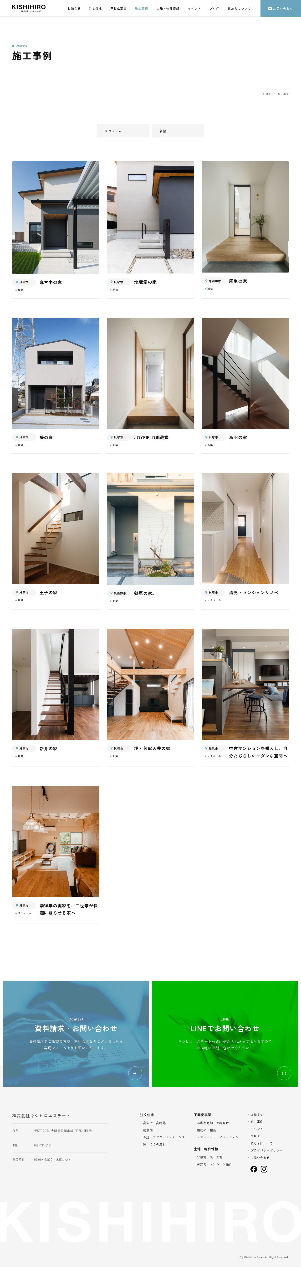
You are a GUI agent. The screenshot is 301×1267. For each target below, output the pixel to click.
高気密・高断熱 (154, 1122)
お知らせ (74, 8)
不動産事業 (118, 8)
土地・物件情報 (168, 8)
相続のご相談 (206, 1130)
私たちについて (239, 8)
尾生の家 (238, 281)
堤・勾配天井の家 (152, 748)
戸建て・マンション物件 (214, 1164)
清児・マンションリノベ (254, 592)
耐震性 (148, 1130)
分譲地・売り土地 (210, 1157)
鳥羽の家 (238, 437)
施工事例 (141, 8)
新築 (163, 131)
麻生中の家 (51, 282)
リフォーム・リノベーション (218, 1137)
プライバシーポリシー (266, 1150)
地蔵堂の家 (145, 282)
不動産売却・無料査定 (213, 1122)
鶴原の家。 (145, 593)
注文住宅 (95, 8)
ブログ (214, 8)
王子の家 (49, 592)
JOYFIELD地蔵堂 (151, 437)
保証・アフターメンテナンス (164, 1137)
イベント (194, 8)
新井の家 (49, 748)
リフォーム (113, 131)
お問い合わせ (280, 8)
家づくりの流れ (154, 1144)
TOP (268, 94)
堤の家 (46, 437)
